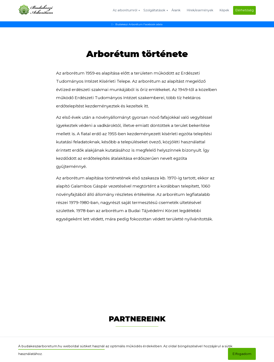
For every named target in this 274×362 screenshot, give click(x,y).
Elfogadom (241, 354)
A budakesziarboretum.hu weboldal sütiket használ (61, 346)
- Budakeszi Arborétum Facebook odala (137, 24)
